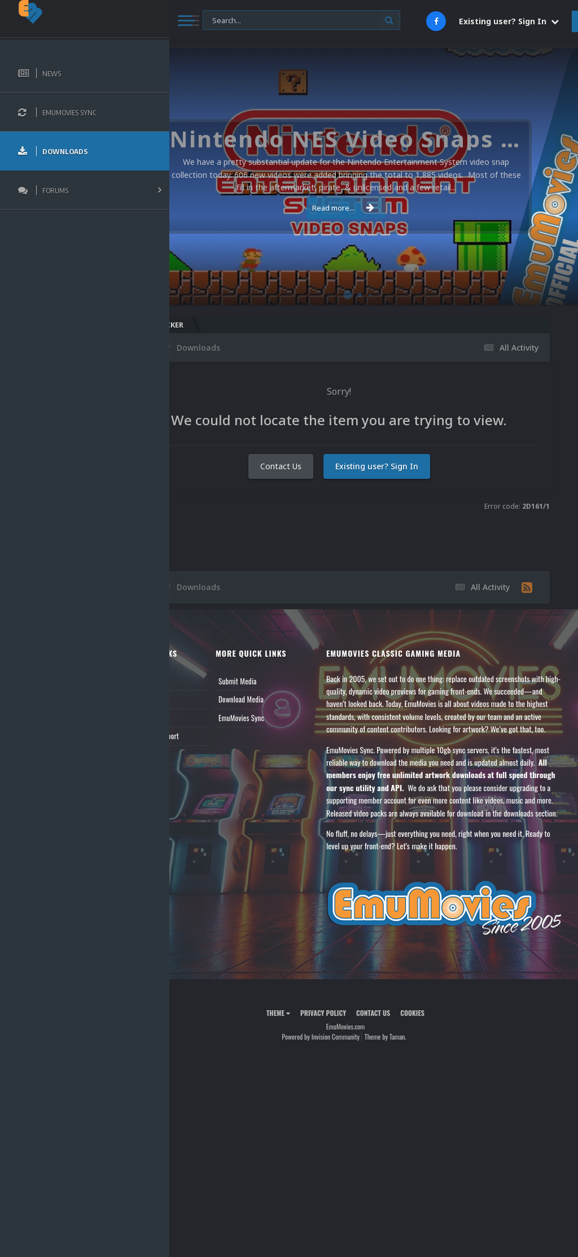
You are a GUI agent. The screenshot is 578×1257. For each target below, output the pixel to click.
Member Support (212, 735)
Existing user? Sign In (509, 21)
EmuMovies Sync (286, 717)
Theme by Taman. (414, 1079)
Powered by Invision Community (349, 1079)
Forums (199, 699)
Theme (306, 1055)
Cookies (440, 1055)
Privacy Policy (351, 1055)
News (196, 681)
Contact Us (309, 484)
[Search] (301, 20)
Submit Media (282, 681)
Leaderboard (206, 717)
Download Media (285, 699)
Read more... (371, 208)
